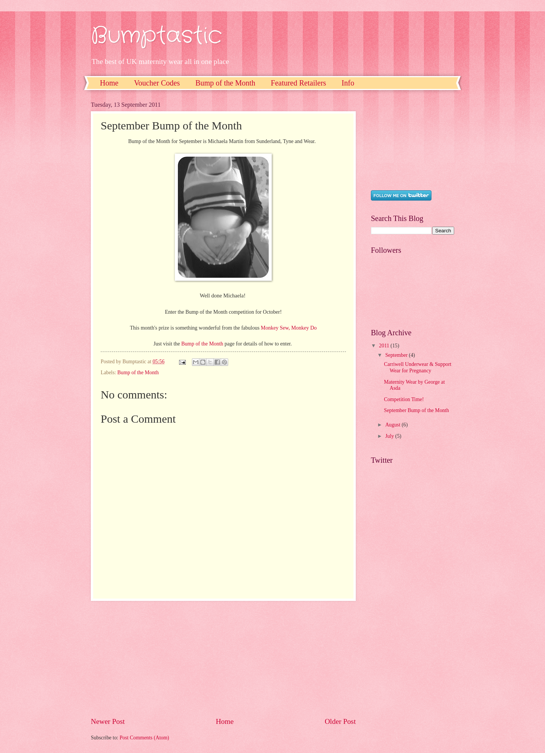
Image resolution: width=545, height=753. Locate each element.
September (397, 355)
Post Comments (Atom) (144, 738)
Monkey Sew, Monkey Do (289, 328)
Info (348, 83)
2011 (385, 345)
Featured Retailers (298, 83)
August (393, 425)
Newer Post (108, 721)
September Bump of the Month (416, 410)
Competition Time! (404, 399)
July (390, 436)
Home (109, 83)
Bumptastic (156, 36)
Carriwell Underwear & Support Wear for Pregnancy (417, 367)
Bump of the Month (225, 83)
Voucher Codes (157, 83)
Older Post (340, 721)
